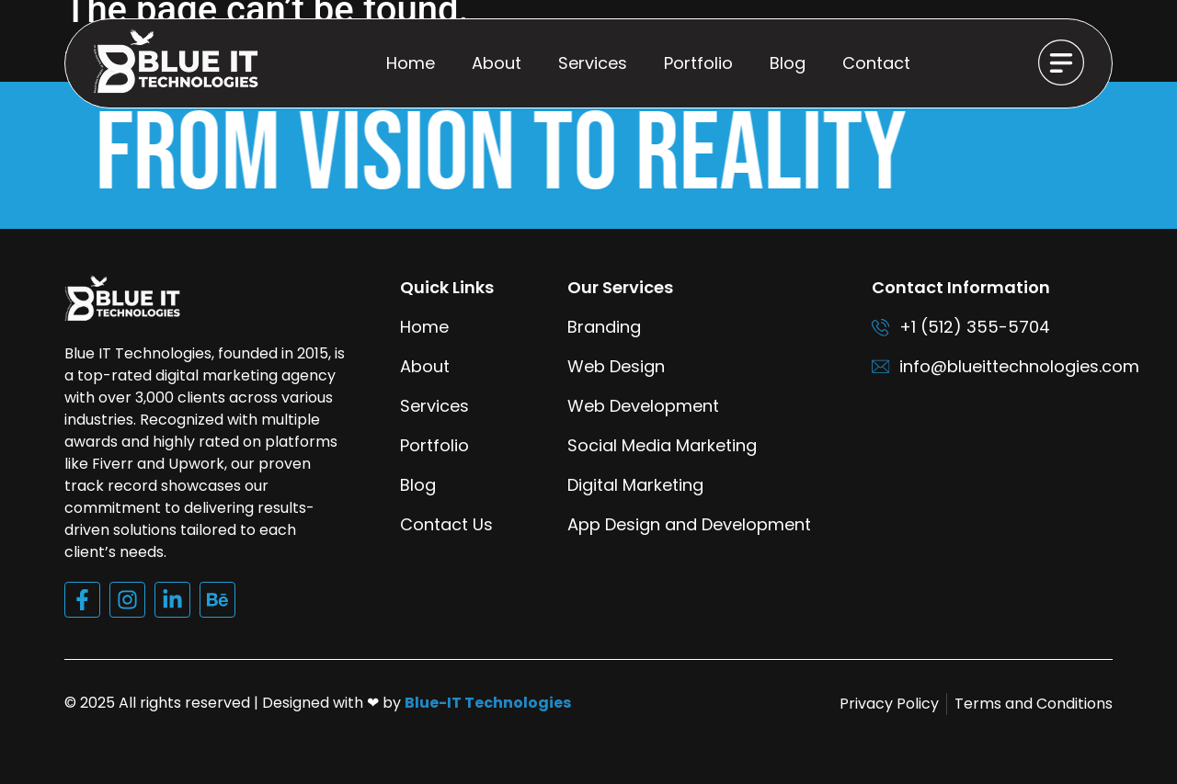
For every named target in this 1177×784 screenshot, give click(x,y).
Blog (788, 62)
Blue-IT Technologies (488, 724)
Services (592, 62)
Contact (876, 62)
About (496, 62)
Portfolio (698, 62)
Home (410, 62)
